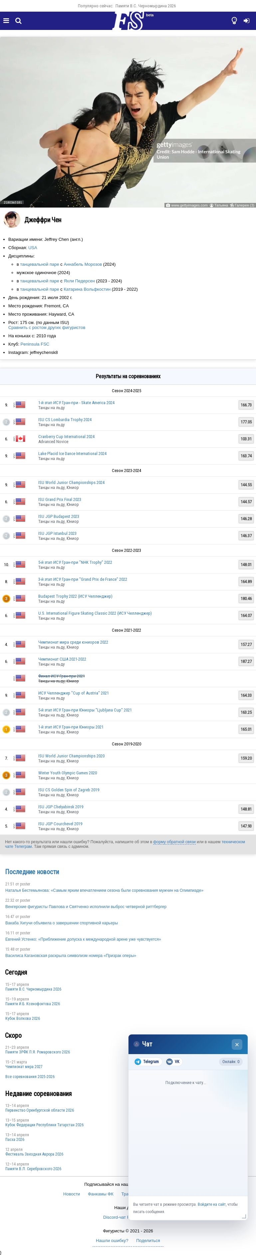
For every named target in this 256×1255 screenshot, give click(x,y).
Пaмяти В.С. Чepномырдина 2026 (146, 5)
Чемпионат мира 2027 (24, 1066)
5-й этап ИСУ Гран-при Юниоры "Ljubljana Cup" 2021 (85, 709)
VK (172, 1061)
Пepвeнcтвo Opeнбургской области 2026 (39, 1110)
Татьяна (221, 205)
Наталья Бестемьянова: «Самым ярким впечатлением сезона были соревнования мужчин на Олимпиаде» (104, 890)
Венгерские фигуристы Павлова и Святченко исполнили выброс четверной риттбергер (85, 906)
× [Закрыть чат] (237, 1044)
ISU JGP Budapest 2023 (58, 516)
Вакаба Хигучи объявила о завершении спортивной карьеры (61, 923)
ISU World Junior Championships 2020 (71, 755)
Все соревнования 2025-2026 (30, 1076)
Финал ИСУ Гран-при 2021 (61, 676)
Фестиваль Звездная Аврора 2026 (34, 1154)
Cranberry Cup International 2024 (66, 436)
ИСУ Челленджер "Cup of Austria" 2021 (73, 693)
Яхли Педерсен (79, 280)
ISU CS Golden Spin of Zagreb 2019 (68, 789)
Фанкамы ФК (101, 1193)
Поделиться (148, 1240)
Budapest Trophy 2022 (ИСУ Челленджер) (75, 596)
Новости (71, 1193)
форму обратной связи (174, 842)
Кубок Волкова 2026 (22, 1018)
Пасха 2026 (14, 1139)
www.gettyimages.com (189, 205)
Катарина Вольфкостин (87, 289)
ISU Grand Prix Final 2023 (59, 499)
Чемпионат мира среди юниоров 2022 (73, 642)
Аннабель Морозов (83, 264)
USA (32, 247)
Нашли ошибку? (112, 1240)
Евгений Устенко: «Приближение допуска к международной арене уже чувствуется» (83, 939)
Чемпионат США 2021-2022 (62, 659)
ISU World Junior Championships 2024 (71, 482)
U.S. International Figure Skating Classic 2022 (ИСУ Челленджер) (95, 613)
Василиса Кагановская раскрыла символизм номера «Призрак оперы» (70, 955)
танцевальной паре (39, 264)
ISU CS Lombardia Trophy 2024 (65, 419)
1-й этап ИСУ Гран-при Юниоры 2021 (71, 726)
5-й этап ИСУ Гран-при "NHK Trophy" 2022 (75, 562)
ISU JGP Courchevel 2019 (60, 823)
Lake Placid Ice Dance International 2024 (72, 453)
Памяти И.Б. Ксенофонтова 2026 (32, 1004)
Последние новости (32, 872)
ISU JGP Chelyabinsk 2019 (60, 806)
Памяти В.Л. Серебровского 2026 (33, 1169)
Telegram (146, 1061)
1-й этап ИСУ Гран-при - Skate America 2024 (76, 402)
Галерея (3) (244, 205)
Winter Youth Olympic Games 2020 (67, 772)
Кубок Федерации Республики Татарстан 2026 (44, 1125)
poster (25, 884)
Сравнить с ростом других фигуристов (46, 327)
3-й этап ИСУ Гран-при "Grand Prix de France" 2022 (82, 579)
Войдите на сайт (212, 1204)
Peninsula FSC (34, 344)
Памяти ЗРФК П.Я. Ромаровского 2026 (37, 1052)
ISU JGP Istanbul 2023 (57, 533)
